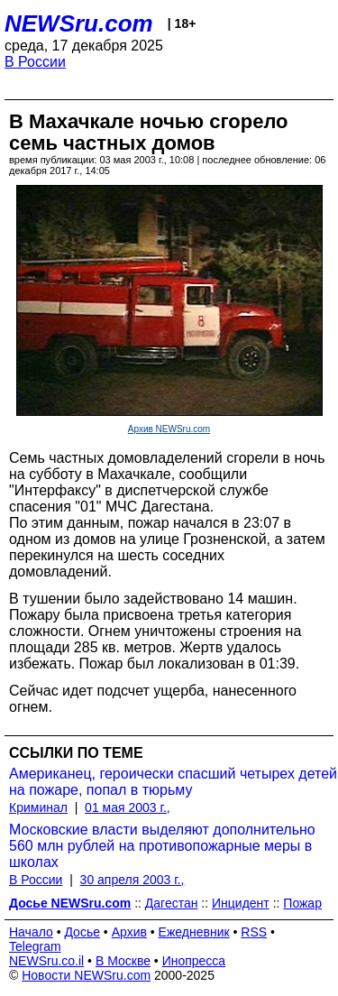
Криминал (38, 807)
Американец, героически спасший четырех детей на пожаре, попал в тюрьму (173, 782)
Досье (82, 932)
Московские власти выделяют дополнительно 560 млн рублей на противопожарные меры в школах (162, 846)
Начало (31, 932)
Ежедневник (194, 932)
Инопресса (194, 961)
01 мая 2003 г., (127, 807)
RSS (254, 932)
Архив (129, 932)
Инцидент (240, 903)
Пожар (302, 903)
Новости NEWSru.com (86, 975)
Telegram (35, 946)
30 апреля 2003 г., (132, 879)
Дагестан (171, 903)
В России (35, 61)
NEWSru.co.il (46, 961)
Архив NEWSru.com (169, 429)
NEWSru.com (79, 23)
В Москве (123, 961)
